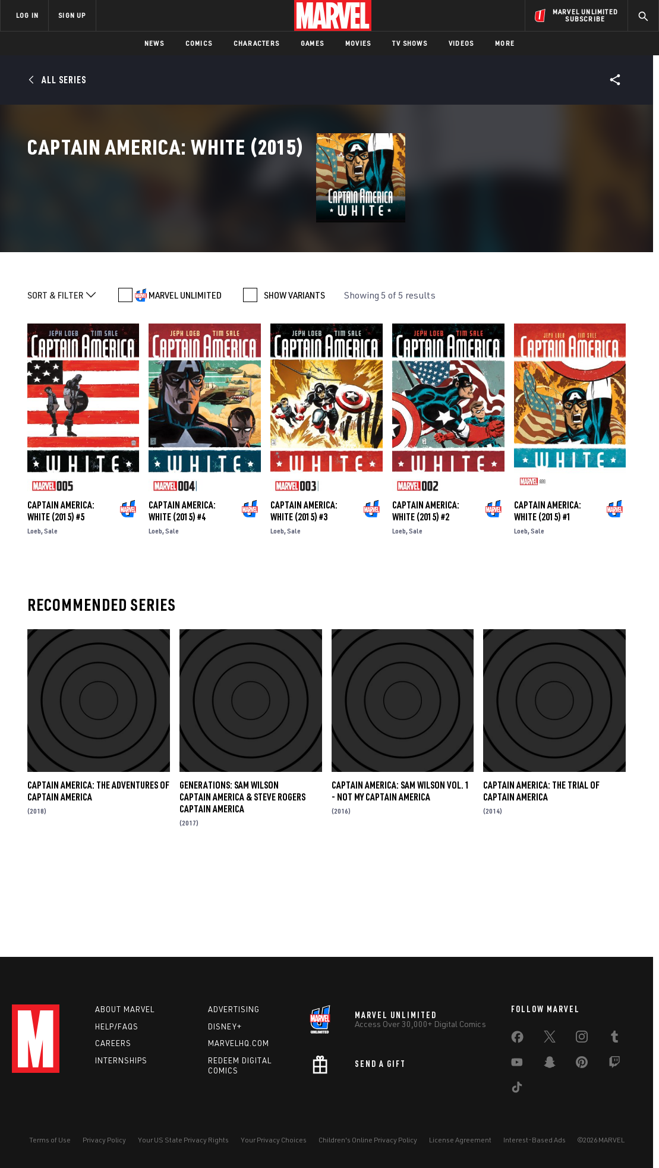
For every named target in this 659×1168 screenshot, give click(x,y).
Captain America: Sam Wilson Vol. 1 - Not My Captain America (400, 878)
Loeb (34, 617)
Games (312, 43)
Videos (461, 43)
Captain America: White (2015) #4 (182, 598)
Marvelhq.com (238, 1043)
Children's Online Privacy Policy (368, 1139)
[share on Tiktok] (517, 1089)
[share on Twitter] (550, 1039)
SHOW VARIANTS (294, 382)
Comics (198, 43)
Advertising (234, 1009)
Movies (358, 43)
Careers (113, 1043)
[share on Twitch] (614, 1064)
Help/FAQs (116, 1026)
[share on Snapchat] (550, 1064)
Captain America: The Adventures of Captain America (98, 878)
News (154, 43)
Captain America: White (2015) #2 (425, 598)
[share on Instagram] (582, 1039)
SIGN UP (72, 15)
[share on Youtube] (517, 1064)
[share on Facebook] (517, 1039)
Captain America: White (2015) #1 (547, 598)
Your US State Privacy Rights (183, 1139)
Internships (121, 1060)
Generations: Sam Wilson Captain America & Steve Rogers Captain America (242, 884)
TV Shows (409, 43)
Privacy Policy (104, 1139)
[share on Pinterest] (582, 1064)
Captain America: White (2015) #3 (304, 598)
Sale (51, 617)
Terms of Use (50, 1139)
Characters (256, 43)
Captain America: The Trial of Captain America (541, 878)
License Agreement (460, 1139)
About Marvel (124, 1009)
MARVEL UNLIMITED (185, 382)
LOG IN (27, 15)
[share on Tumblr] (614, 1039)
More (505, 43)
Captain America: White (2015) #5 (60, 598)
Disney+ (225, 1026)
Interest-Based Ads (534, 1139)
